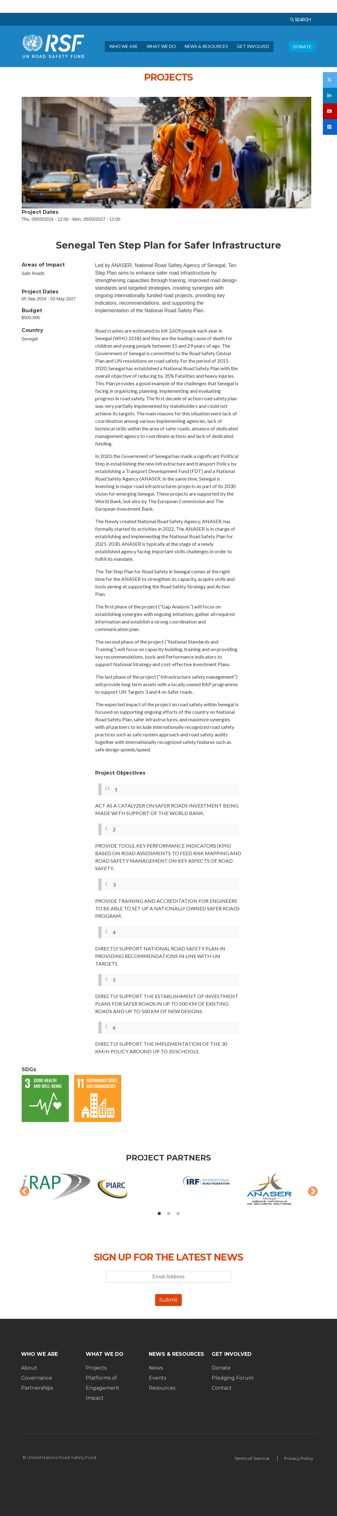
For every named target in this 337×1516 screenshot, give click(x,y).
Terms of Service (252, 1458)
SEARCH (302, 20)
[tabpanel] (169, 1192)
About (29, 1368)
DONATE (302, 46)
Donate (221, 1368)
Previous (24, 1191)
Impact (95, 1398)
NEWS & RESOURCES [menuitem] (206, 46)
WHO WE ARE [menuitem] (123, 46)
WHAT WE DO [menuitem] (161, 46)
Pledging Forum (232, 1378)
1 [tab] (159, 1214)
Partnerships (37, 1388)
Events (157, 1378)
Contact (222, 1388)
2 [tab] (169, 1214)
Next (312, 1191)
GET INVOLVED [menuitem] (253, 46)
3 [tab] (178, 1214)
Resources (162, 1388)
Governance (36, 1378)
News (156, 1368)
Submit (168, 1300)
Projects (96, 1368)
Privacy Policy (298, 1458)
